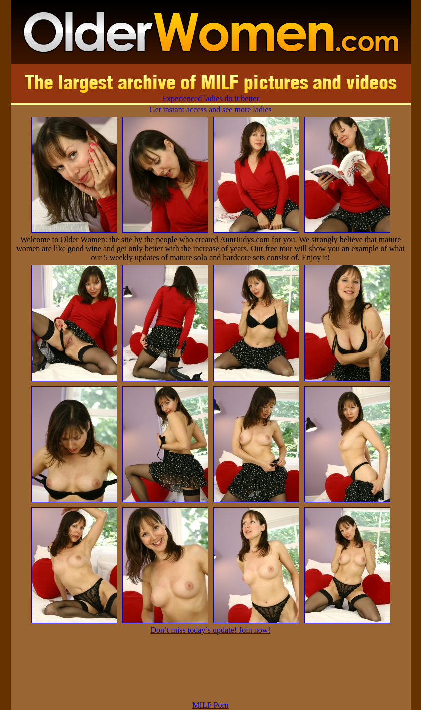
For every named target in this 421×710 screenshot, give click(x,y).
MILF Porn (210, 705)
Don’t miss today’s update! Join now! (210, 630)
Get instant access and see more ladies (210, 109)
